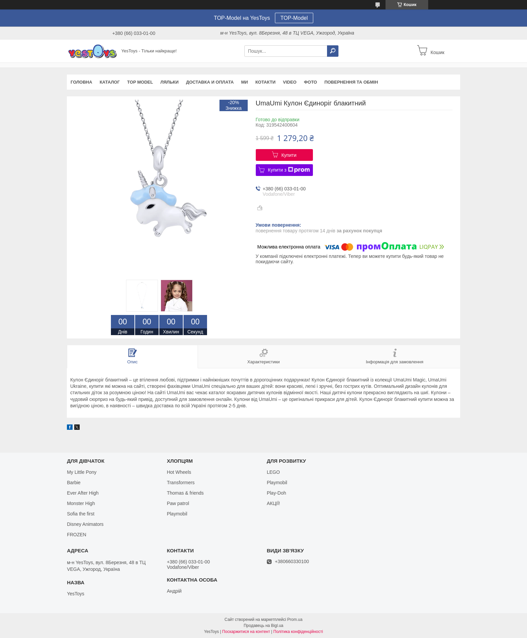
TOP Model (140, 82)
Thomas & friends (185, 493)
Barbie (73, 482)
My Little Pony (81, 472)
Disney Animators (85, 524)
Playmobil (177, 513)
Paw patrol (178, 503)
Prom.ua (294, 619)
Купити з (289, 170)
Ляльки (169, 82)
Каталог (109, 82)
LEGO (273, 472)
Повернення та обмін (351, 82)
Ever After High (82, 493)
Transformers (181, 482)
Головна (81, 82)
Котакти (265, 82)
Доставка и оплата (210, 82)
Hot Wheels (179, 472)
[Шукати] (332, 51)
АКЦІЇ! (273, 503)
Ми (244, 82)
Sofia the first (80, 513)
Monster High (81, 503)
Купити (288, 155)
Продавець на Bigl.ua (263, 625)
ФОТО (310, 82)
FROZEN (76, 534)
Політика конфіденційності (298, 631)
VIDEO (289, 82)
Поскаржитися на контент (246, 631)
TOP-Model (294, 18)
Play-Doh (276, 493)
